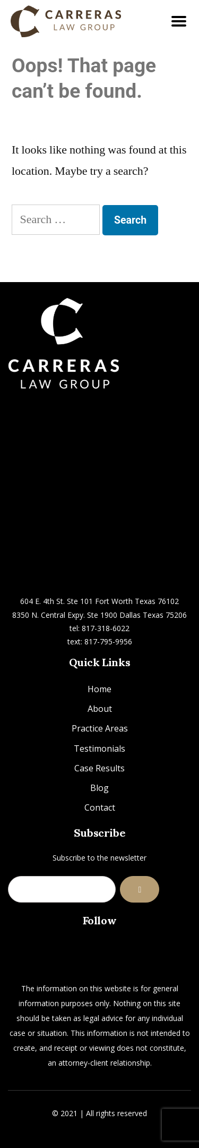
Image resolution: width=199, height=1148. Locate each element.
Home (99, 689)
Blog (99, 788)
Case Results (99, 768)
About (100, 709)
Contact (99, 807)
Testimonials (99, 748)
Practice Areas (100, 728)
